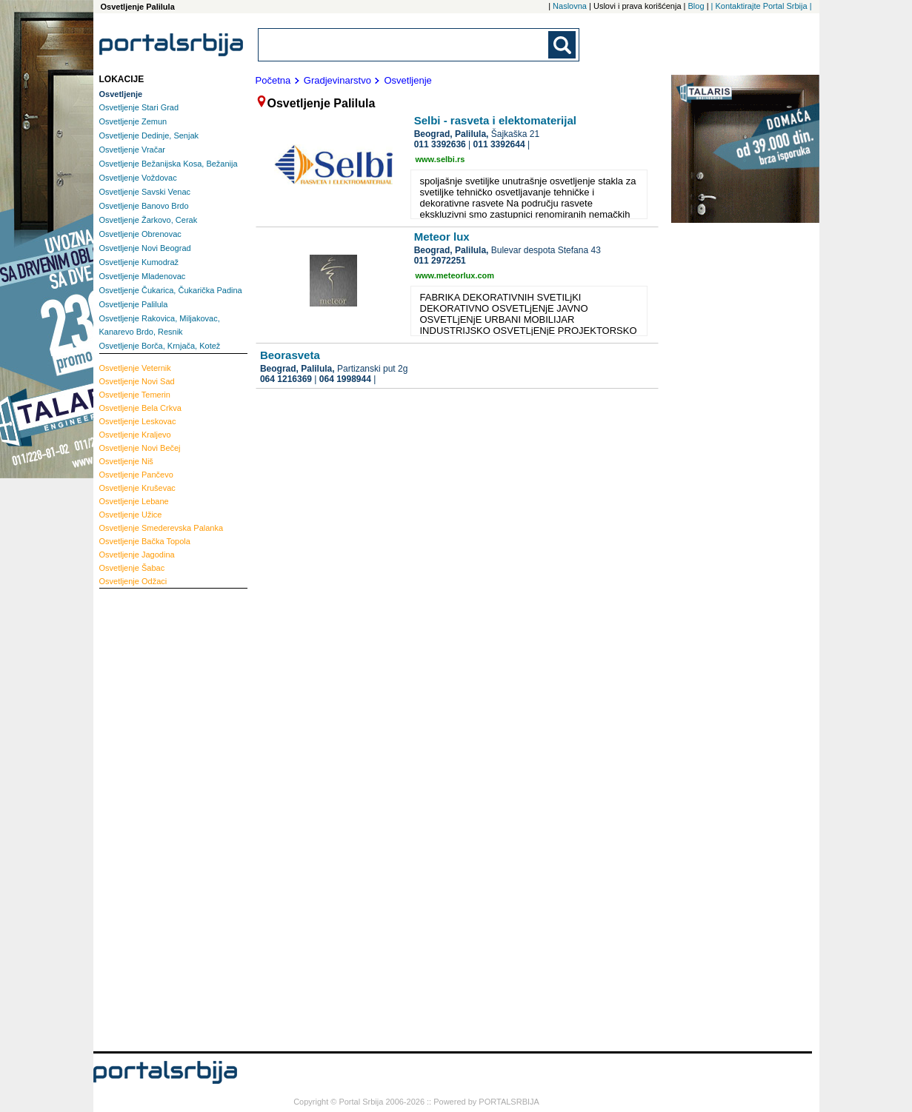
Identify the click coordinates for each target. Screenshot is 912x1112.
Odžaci (133, 581)
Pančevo (136, 474)
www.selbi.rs (440, 159)
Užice (130, 514)
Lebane (134, 501)
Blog (696, 5)
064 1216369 (286, 379)
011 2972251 (440, 260)
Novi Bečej (140, 447)
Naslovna (570, 5)
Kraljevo (135, 434)
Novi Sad (137, 381)
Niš (126, 461)
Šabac (132, 567)
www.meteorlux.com (455, 275)
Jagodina (137, 554)
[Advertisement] (158, 818)
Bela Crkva (140, 407)
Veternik (135, 368)
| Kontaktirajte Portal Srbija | (761, 5)
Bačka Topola (144, 541)
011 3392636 (440, 144)
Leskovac (137, 421)
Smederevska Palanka (161, 527)
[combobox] (404, 44)
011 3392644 (499, 144)
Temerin (134, 394)
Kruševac (137, 487)
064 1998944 (345, 379)
